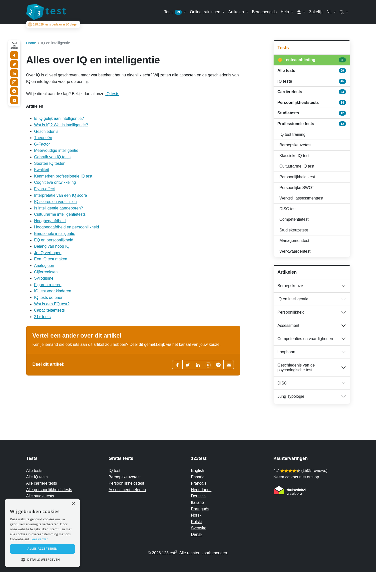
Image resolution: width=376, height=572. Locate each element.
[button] (301, 12)
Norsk (196, 515)
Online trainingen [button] (205, 12)
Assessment (288, 325)
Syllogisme (43, 278)
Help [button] (285, 12)
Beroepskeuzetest (296, 145)
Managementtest (294, 240)
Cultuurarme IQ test (297, 166)
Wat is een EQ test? (52, 304)
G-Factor (42, 144)
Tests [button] (173, 12)
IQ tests (112, 94)
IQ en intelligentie (293, 299)
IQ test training (293, 134)
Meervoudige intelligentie (56, 150)
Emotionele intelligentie (54, 233)
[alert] (42, 533)
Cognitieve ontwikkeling (55, 182)
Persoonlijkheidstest (297, 177)
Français (198, 483)
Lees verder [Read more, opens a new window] (39, 539)
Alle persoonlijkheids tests (49, 490)
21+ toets (42, 317)
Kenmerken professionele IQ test (63, 176)
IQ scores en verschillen (55, 201)
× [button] (73, 504)
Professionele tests (312, 123)
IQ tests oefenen (48, 297)
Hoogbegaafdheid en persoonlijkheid (66, 227)
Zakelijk (316, 12)
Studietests (312, 113)
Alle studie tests (40, 496)
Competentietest (294, 219)
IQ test (114, 470)
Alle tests (312, 70)
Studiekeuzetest (294, 230)
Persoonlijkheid (291, 312)
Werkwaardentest (295, 251)
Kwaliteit (41, 170)
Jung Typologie (291, 396)
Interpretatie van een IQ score (60, 195)
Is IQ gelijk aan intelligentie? (59, 118)
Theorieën (43, 138)
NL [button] (330, 12)
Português (200, 509)
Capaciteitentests (49, 310)
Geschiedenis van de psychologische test (296, 367)
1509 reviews (314, 470)
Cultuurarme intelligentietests (60, 214)
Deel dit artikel (13, 45)
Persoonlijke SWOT (297, 188)
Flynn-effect (44, 189)
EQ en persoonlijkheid (53, 240)
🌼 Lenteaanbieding (312, 59)
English (197, 470)
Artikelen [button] (236, 12)
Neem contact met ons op (296, 477)
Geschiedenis (46, 131)
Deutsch (198, 496)
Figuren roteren (47, 285)
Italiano (197, 502)
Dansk (196, 534)
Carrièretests (312, 91)
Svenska (198, 528)
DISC (282, 383)
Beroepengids (264, 12)
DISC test (288, 209)
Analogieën (44, 265)
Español (198, 477)
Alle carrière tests (41, 483)
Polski (196, 522)
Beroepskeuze (290, 286)
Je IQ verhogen (47, 253)
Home (31, 43)
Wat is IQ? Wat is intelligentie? (61, 125)
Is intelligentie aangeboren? (58, 208)
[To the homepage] (46, 12)
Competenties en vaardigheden (305, 339)
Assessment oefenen (127, 490)
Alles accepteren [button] (42, 549)
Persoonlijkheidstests (312, 102)
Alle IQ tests (37, 477)
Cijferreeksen (46, 272)
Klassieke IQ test (295, 156)
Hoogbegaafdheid (50, 221)
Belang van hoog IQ (51, 246)
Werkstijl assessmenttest (302, 198)
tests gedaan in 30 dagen (52, 24)
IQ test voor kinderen (52, 291)
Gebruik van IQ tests (52, 157)
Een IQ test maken (50, 259)
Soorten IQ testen (49, 163)
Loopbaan (286, 352)
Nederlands (201, 490)
